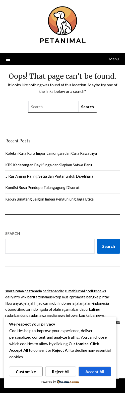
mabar (74, 309)
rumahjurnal (75, 291)
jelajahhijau (32, 303)
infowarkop (75, 315)
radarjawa (37, 315)
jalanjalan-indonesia (92, 303)
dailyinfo (12, 297)
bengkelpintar (97, 297)
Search (12, 233)
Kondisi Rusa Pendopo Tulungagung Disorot (42, 187)
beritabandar (53, 291)
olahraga (60, 309)
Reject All (60, 371)
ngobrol (45, 309)
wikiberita (29, 297)
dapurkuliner (90, 309)
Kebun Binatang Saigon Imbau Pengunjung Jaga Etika (49, 199)
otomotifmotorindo (21, 309)
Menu (114, 58)
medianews (56, 315)
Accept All (94, 371)
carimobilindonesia (59, 303)
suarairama (14, 291)
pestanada (33, 291)
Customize (26, 371)
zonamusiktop (49, 297)
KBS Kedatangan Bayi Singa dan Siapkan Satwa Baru (48, 165)
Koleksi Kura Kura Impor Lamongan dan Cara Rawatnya (51, 153)
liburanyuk (14, 303)
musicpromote (74, 297)
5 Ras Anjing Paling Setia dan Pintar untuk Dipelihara (49, 176)
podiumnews (96, 291)
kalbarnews (95, 315)
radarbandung (17, 315)
